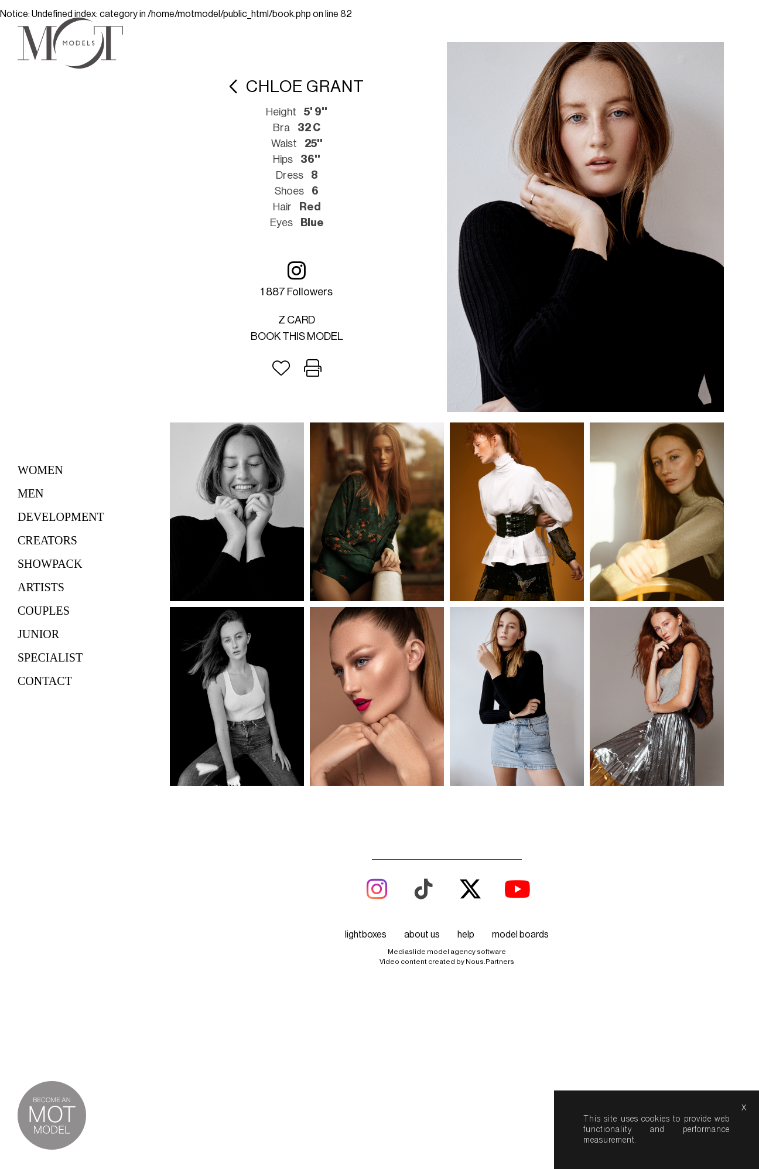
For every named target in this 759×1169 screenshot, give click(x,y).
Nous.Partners (490, 961)
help (465, 934)
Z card (296, 320)
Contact (45, 680)
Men (30, 493)
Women (40, 469)
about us (422, 934)
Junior (38, 634)
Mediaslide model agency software (447, 951)
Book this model (297, 336)
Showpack (50, 563)
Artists (41, 587)
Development (61, 516)
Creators (47, 540)
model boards (520, 934)
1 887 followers (297, 278)
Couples (44, 610)
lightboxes (366, 934)
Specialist (50, 657)
